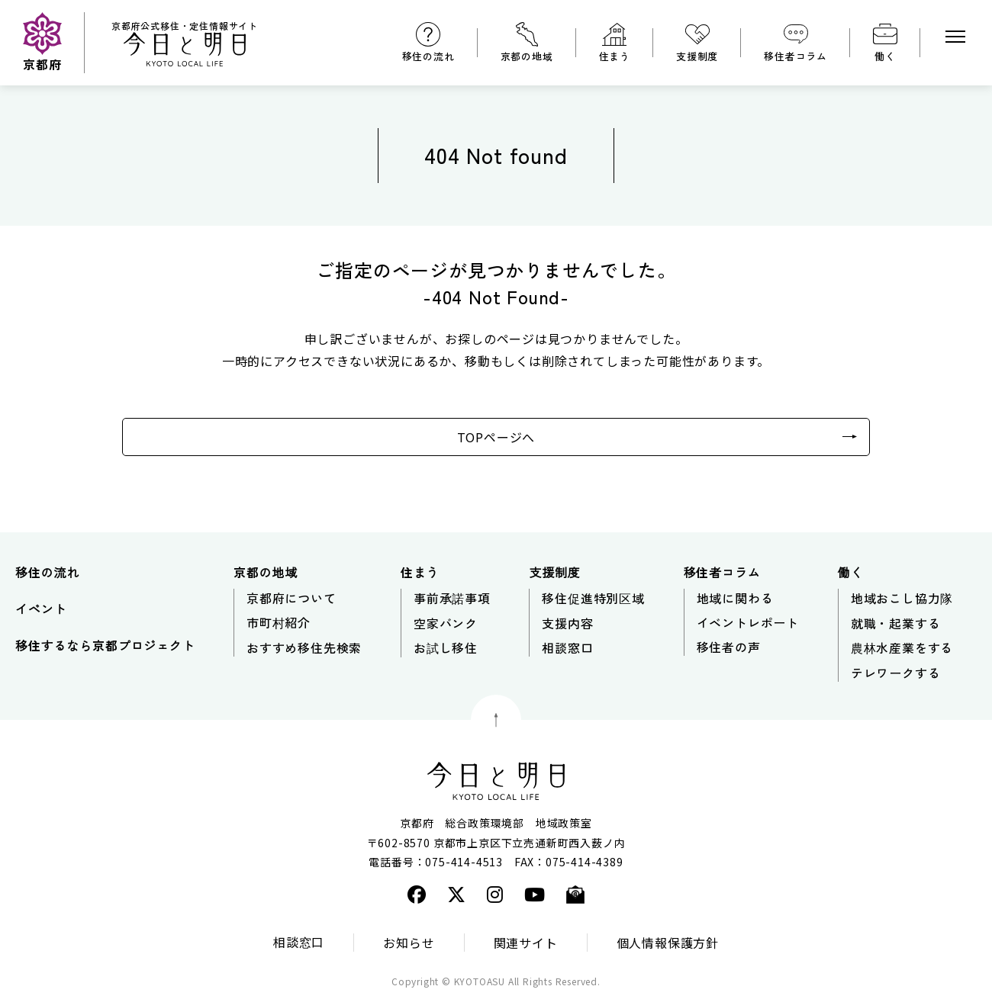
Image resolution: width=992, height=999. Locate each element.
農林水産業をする (902, 647)
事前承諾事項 (452, 598)
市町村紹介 (278, 622)
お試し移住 (446, 647)
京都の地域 (527, 56)
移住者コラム (795, 56)
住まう (614, 56)
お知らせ (408, 942)
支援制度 (697, 56)
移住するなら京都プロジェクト (105, 645)
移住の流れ (428, 56)
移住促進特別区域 (593, 598)
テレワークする (896, 672)
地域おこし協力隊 (902, 598)
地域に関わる (735, 598)
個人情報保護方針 (668, 942)
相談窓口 (567, 647)
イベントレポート (748, 622)
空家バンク (446, 623)
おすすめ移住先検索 (304, 647)
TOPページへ (496, 437)
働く (885, 56)
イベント (40, 608)
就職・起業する (896, 623)
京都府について (291, 598)
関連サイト (526, 942)
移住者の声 (729, 647)
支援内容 (567, 623)
